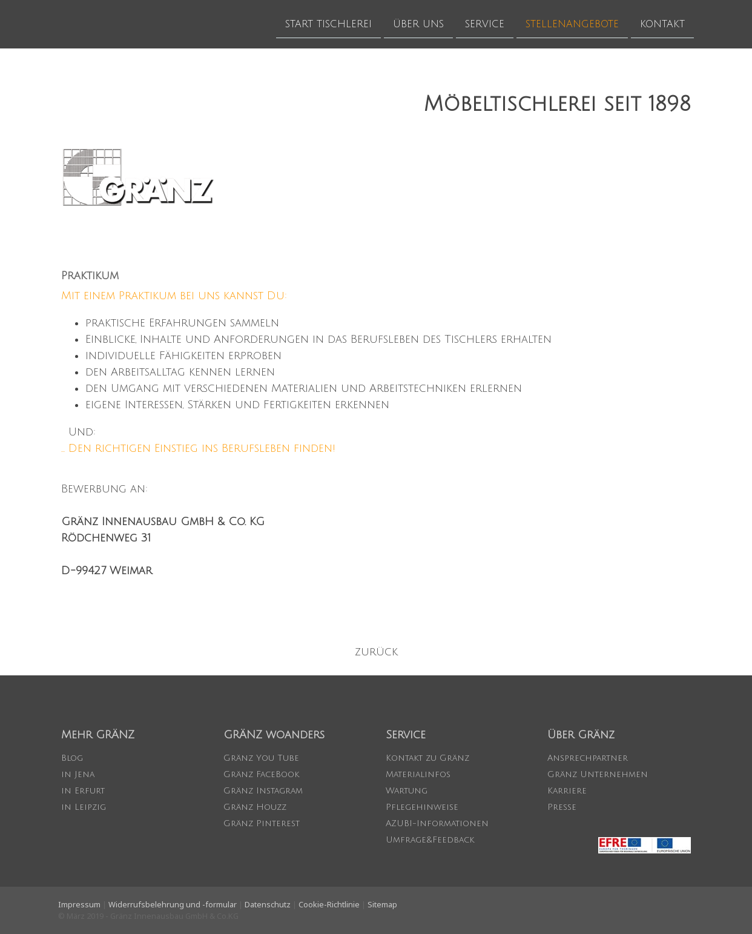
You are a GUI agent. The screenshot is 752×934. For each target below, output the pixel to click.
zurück (376, 652)
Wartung (406, 790)
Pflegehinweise (422, 807)
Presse (561, 807)
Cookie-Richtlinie (329, 904)
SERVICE (484, 23)
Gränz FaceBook (261, 774)
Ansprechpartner (587, 758)
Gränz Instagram (263, 790)
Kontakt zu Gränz (427, 758)
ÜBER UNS (418, 23)
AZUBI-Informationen (437, 823)
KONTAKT (662, 23)
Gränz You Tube (261, 758)
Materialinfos (418, 774)
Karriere (567, 790)
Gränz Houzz (254, 807)
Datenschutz (268, 904)
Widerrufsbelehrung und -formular (172, 904)
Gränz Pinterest (261, 823)
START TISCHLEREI (328, 23)
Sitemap (382, 904)
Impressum (79, 904)
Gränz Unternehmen (597, 774)
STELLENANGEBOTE (572, 23)
